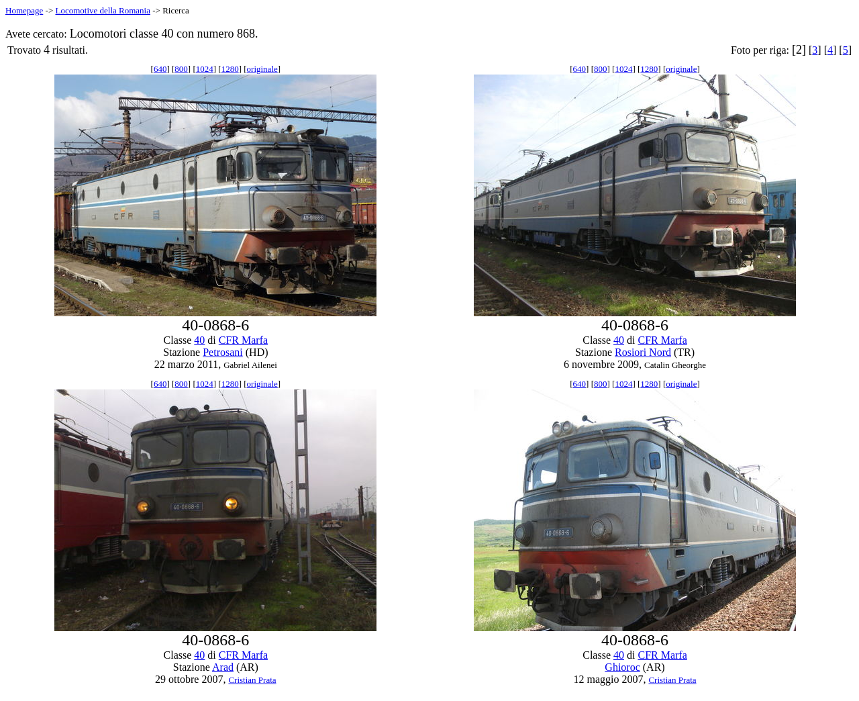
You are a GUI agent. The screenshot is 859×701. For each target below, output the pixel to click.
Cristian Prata (252, 680)
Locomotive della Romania (102, 10)
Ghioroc (622, 667)
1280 (230, 69)
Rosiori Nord (643, 352)
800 (181, 69)
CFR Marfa (243, 340)
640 (160, 69)
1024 (204, 69)
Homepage (24, 10)
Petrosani (223, 352)
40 (199, 340)
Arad (223, 667)
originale (262, 69)
